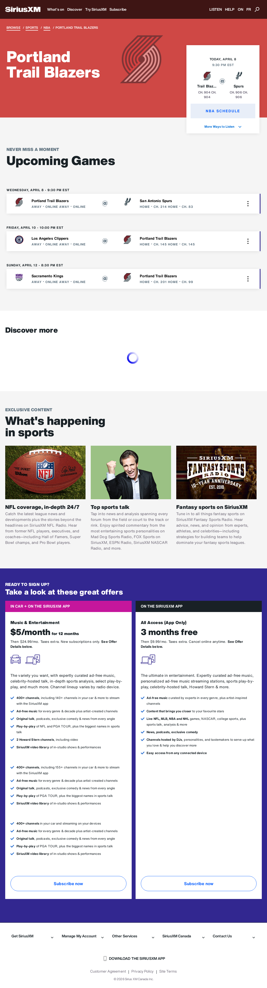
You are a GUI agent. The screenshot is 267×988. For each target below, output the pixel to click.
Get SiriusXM (32, 936)
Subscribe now (68, 883)
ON (240, 9)
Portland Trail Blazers (50, 200)
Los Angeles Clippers (50, 238)
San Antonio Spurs (156, 200)
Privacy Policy (142, 971)
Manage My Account (83, 936)
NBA (47, 27)
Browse (13, 27)
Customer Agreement (108, 971)
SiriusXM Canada (183, 936)
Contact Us (234, 936)
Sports (32, 27)
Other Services (133, 936)
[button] (248, 204)
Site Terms (168, 971)
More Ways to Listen (223, 126)
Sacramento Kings (48, 276)
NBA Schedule (223, 111)
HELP (229, 9)
